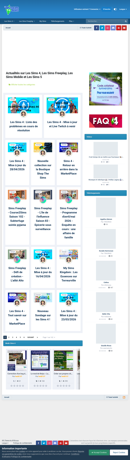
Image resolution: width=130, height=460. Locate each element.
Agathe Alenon (106, 219)
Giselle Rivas (106, 346)
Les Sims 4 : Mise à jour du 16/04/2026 (43, 272)
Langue (123, 9)
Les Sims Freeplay (26, 21)
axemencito (107, 348)
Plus (71, 21)
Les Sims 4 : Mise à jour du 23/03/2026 (68, 315)
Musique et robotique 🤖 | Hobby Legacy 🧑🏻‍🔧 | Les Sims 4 (106, 180)
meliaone (107, 317)
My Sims (43, 21)
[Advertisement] (43, 50)
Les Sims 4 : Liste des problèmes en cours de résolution (23, 126)
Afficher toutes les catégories (22, 85)
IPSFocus (15, 441)
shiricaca (107, 285)
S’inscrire (106, 9)
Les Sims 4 (8, 21)
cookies (22, 451)
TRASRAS (107, 222)
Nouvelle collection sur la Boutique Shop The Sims (43, 169)
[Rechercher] (97, 21)
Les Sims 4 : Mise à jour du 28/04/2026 (17, 165)
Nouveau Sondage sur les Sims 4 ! (43, 315)
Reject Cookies (119, 452)
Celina (106, 282)
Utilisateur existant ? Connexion (87, 9)
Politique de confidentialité (22, 443)
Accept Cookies (99, 452)
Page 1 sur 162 (49, 337)
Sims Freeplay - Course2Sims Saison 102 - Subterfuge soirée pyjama (17, 217)
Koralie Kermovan (106, 251)
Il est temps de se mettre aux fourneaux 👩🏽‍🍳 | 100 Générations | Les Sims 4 (105, 157)
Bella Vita (106, 314)
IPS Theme (6, 441)
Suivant (30, 337)
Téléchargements (57, 21)
